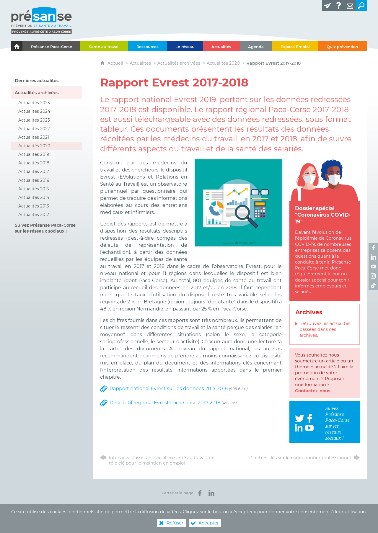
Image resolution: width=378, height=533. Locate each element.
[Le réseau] (185, 46)
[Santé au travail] (104, 46)
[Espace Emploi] (295, 46)
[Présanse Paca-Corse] (51, 46)
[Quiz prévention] (342, 46)
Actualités (140, 63)
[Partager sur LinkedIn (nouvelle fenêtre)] (211, 493)
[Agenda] (256, 46)
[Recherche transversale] (361, 5)
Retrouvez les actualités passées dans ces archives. (324, 329)
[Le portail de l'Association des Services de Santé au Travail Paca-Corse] (16, 46)
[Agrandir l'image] (238, 202)
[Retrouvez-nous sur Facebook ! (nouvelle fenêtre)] (373, 247)
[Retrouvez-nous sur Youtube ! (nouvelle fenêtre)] (373, 266)
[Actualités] (221, 46)
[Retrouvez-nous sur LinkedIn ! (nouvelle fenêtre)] (373, 257)
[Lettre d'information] (327, 5)
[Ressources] (147, 46)
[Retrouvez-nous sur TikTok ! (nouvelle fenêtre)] (373, 285)
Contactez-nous (312, 390)
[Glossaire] (338, 5)
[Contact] (350, 5)
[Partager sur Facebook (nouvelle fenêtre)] (200, 493)
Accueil (115, 63)
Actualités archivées (178, 63)
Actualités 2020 (223, 63)
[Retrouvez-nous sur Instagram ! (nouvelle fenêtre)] (373, 276)
